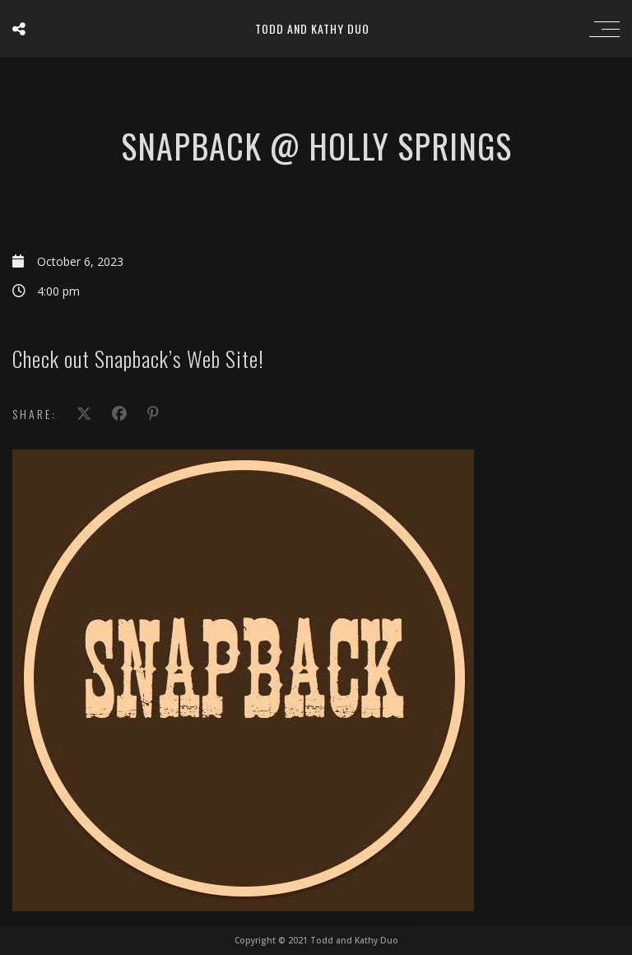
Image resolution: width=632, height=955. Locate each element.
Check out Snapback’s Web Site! (138, 358)
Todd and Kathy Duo (312, 28)
